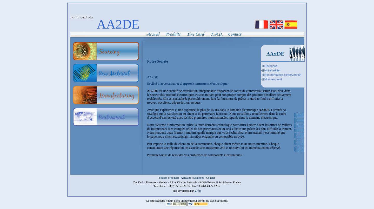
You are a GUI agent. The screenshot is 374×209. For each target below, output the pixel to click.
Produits (174, 177)
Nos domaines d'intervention (283, 74)
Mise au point (273, 79)
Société (163, 177)
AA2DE (118, 24)
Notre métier (272, 70)
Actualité (186, 177)
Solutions (198, 177)
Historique (271, 66)
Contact (210, 177)
